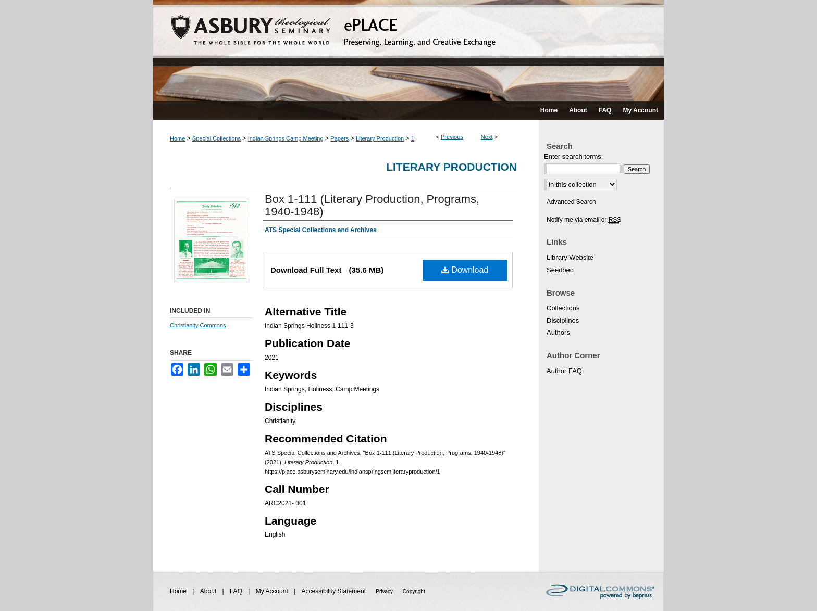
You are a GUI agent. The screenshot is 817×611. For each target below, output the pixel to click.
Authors (558, 332)
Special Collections (216, 138)
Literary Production (380, 138)
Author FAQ (564, 371)
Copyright (414, 591)
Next (487, 137)
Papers (339, 138)
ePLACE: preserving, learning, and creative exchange (408, 50)
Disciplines (563, 320)
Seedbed (560, 270)
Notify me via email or (584, 219)
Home (177, 138)
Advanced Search (571, 202)
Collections (563, 308)
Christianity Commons (198, 325)
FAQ (237, 591)
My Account (273, 591)
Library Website (570, 257)
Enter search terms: (573, 156)
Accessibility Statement (335, 591)
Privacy (385, 591)
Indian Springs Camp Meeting (286, 138)
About (209, 591)
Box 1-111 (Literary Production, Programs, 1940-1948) (372, 205)
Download (465, 269)
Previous (452, 137)
